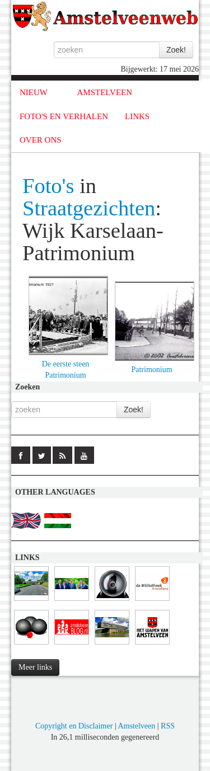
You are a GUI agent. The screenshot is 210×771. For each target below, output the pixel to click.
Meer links (35, 667)
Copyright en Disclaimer (74, 726)
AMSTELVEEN (104, 92)
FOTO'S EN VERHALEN (64, 116)
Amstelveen (136, 726)
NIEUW (34, 92)
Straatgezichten (88, 208)
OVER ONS (41, 139)
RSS (168, 726)
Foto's (48, 186)
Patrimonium (151, 369)
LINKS (137, 116)
